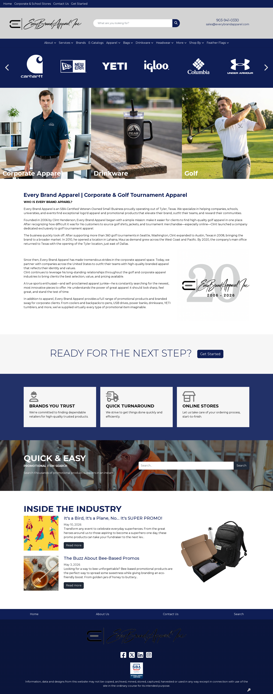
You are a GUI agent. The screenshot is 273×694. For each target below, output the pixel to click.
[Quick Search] (133, 23)
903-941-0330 (227, 20)
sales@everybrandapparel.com (227, 24)
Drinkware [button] (143, 42)
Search (241, 465)
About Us (102, 614)
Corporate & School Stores (32, 3)
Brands (81, 42)
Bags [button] (126, 42)
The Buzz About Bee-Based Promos (101, 558)
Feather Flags (216, 42)
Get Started (79, 3)
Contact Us (61, 3)
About (48, 42)
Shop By (195, 42)
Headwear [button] (163, 42)
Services (64, 42)
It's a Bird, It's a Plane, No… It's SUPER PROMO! (113, 518)
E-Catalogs (95, 42)
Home (7, 3)
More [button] (180, 42)
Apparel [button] (111, 42)
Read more (73, 545)
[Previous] (7, 67)
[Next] (266, 67)
